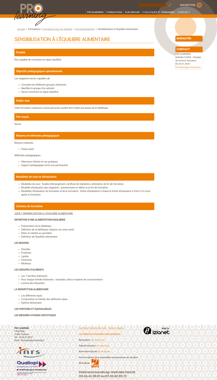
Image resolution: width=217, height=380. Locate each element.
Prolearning (95, 12)
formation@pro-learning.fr (188, 67)
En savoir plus (98, 340)
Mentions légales (116, 328)
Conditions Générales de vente (92, 328)
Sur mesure (132, 12)
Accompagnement (85, 29)
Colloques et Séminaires (159, 12)
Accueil (21, 29)
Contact (183, 12)
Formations (114, 12)
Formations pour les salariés (57, 29)
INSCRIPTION (187, 5)
